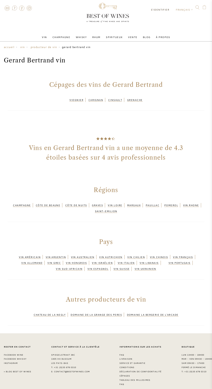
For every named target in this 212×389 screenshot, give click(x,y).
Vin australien (82, 252)
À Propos (157, 35)
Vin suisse (121, 261)
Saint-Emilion (106, 208)
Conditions (126, 358)
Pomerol (171, 203)
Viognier (76, 99)
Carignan (95, 99)
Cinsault (115, 99)
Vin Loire (115, 203)
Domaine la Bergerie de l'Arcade (152, 306)
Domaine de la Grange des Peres (96, 306)
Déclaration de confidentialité (140, 362)
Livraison (125, 350)
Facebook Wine (13, 345)
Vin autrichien (110, 252)
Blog (142, 35)
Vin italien (126, 257)
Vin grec (54, 257)
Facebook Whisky (15, 350)
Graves (97, 203)
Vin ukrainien (145, 261)
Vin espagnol (97, 261)
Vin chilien (136, 252)
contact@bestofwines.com (72, 362)
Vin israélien (102, 257)
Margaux (134, 203)
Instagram (29, 8)
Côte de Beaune (48, 203)
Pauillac (152, 203)
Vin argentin (56, 252)
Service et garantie (132, 354)
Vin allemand (31, 257)
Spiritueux (113, 35)
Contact (7, 8)
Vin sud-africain (69, 261)
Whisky (83, 35)
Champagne (65, 35)
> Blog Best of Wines (17, 362)
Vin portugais (179, 257)
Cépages (124, 366)
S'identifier (162, 7)
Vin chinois (159, 252)
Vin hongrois (76, 257)
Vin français (183, 252)
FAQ (14, 8)
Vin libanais (149, 257)
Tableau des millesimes (134, 371)
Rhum (97, 35)
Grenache (135, 99)
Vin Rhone (191, 203)
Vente (130, 35)
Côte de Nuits (76, 203)
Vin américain (30, 252)
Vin (50, 35)
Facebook (22, 8)
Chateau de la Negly (50, 306)
